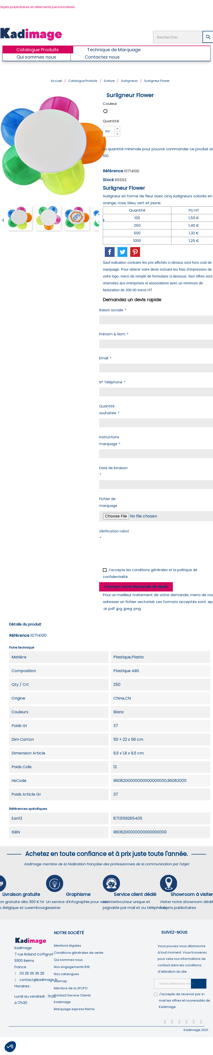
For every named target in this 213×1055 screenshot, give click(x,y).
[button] (10, 1047)
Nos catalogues (66, 973)
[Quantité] (109, 131)
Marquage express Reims (74, 1008)
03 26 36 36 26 (32, 972)
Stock (108, 179)
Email (105, 357)
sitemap (60, 980)
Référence (113, 170)
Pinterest (135, 251)
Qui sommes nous (68, 959)
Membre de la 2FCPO (71, 987)
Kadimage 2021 (196, 1029)
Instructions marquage (109, 440)
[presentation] (136, 552)
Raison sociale (112, 309)
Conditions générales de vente (78, 952)
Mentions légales (67, 945)
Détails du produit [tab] (25, 623)
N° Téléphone (112, 381)
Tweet (122, 251)
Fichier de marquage (108, 502)
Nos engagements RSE (72, 966)
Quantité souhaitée (109, 409)
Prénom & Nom (113, 333)
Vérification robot (114, 534)
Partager (110, 251)
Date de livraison (113, 471)
